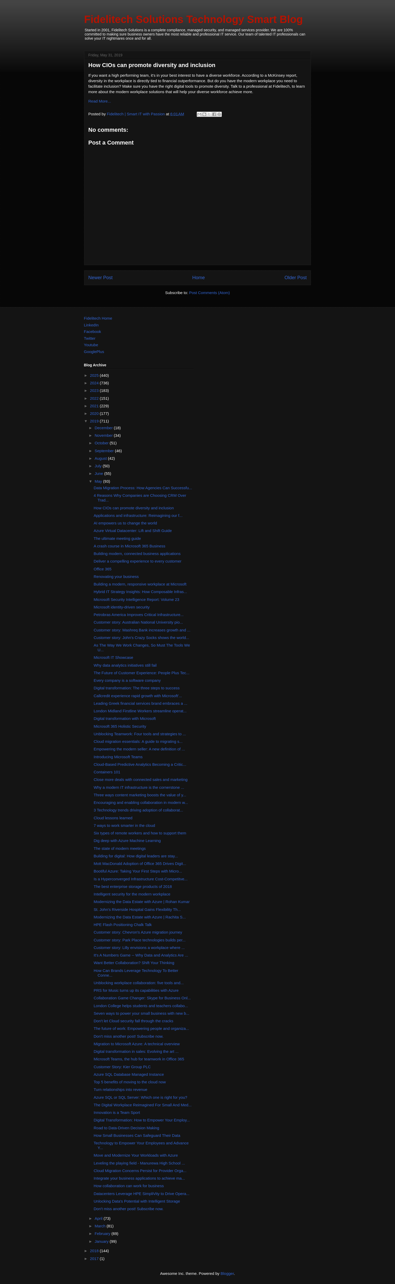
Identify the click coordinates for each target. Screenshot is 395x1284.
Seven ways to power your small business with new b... (141, 1013)
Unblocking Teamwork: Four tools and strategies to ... (140, 734)
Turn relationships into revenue (120, 1089)
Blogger (227, 1273)
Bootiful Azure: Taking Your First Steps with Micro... (138, 871)
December (104, 428)
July (99, 466)
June (99, 473)
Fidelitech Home (98, 318)
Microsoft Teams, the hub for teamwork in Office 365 (139, 1059)
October (102, 443)
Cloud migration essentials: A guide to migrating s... (138, 741)
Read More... (99, 101)
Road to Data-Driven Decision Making (126, 1128)
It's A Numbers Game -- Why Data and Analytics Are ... (141, 955)
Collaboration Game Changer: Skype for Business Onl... (142, 998)
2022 (95, 398)
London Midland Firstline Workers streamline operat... (140, 711)
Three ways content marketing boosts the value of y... (140, 795)
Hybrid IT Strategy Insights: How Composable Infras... (140, 591)
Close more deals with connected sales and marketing (141, 779)
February (103, 1233)
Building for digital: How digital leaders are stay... (136, 856)
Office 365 (103, 569)
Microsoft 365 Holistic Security (120, 726)
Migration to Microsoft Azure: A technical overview (137, 1044)
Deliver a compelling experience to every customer (138, 561)
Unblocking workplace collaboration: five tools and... (139, 983)
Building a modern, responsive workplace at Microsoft (140, 584)
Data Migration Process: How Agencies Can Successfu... (143, 488)
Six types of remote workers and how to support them (140, 833)
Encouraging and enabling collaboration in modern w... (141, 802)
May (99, 481)
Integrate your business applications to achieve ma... (139, 1178)
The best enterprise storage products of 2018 (133, 886)
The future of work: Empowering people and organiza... (141, 1028)
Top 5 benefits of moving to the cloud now (130, 1082)
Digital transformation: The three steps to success (137, 688)
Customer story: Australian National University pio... (138, 622)
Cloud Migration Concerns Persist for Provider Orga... (140, 1170)
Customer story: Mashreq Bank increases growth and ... (142, 630)
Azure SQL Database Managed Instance (129, 1074)
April (99, 1218)
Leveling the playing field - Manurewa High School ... (139, 1163)
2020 (95, 413)
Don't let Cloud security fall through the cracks (133, 1021)
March (101, 1226)
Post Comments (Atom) (209, 292)
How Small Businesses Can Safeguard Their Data (137, 1135)
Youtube (91, 345)
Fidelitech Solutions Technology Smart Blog (193, 19)
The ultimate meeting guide (117, 538)
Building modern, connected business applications (137, 553)
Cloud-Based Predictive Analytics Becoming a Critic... (140, 764)
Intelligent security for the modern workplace (132, 894)
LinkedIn (91, 325)
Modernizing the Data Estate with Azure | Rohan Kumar (142, 901)
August (101, 458)
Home (198, 277)
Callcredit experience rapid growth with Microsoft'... (138, 696)
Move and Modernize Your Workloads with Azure (136, 1155)
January (102, 1241)
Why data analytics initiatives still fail (125, 665)
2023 (95, 390)
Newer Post (100, 277)
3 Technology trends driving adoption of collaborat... (138, 810)
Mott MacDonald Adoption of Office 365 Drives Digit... (140, 863)
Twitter (89, 338)
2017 (95, 1258)
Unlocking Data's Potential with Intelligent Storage (137, 1201)
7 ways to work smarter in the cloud (124, 825)
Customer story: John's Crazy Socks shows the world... (141, 637)
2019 (95, 421)
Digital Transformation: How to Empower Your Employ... (142, 1120)
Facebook (92, 331)
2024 (95, 383)
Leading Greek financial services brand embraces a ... (141, 703)
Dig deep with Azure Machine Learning (127, 840)
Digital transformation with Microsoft (125, 718)
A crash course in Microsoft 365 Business (129, 546)
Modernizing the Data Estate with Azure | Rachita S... (140, 917)
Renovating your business (116, 576)
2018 (95, 1251)
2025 (95, 375)
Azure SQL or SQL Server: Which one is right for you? (140, 1097)
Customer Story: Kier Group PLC (122, 1067)
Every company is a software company (127, 680)
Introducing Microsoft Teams (118, 757)
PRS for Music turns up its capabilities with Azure (136, 990)
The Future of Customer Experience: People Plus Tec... (142, 673)
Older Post (295, 277)
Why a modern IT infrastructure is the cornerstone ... (139, 787)
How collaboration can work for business (129, 1186)
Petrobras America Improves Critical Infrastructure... (139, 614)
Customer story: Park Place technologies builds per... (140, 940)
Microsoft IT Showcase (113, 657)
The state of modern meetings (120, 848)
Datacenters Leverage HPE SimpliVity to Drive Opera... (142, 1193)
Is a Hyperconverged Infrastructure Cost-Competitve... (141, 879)
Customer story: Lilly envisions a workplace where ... (139, 947)
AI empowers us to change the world (125, 523)
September (105, 451)
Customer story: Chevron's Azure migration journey (138, 932)
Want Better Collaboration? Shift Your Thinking (134, 962)
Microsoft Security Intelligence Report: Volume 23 (136, 599)
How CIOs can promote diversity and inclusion (134, 508)
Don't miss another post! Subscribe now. (129, 1036)
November (104, 435)
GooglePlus (94, 351)
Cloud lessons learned (113, 818)
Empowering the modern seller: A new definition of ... (139, 749)
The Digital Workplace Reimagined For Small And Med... (143, 1105)
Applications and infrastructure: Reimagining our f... (138, 515)
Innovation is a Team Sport (117, 1112)
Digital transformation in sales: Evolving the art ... (136, 1051)
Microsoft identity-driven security (122, 607)
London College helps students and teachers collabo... (141, 1006)
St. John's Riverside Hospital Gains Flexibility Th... (137, 909)
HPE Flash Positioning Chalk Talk (123, 924)
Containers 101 (107, 772)
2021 (95, 406)
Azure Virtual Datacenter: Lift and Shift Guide (133, 530)
